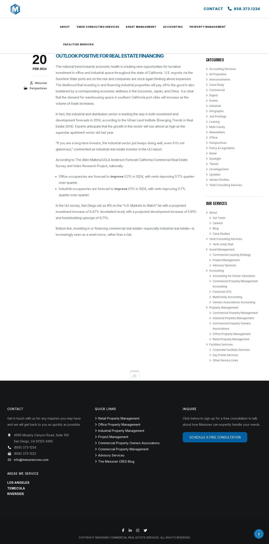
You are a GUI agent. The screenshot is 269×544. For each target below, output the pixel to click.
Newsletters (217, 132)
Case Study (216, 84)
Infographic (216, 111)
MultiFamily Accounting (227, 297)
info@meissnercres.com (31, 460)
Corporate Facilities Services (231, 349)
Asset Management (222, 249)
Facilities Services (221, 344)
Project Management (226, 260)
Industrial (215, 106)
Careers (218, 223)
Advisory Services (224, 265)
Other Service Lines (225, 360)
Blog (215, 228)
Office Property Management (232, 334)
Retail (213, 153)
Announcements (219, 79)
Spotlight (215, 158)
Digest (213, 95)
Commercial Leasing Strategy (232, 254)
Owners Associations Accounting (234, 302)
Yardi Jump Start (223, 244)
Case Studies (221, 233)
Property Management (223, 307)
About (213, 212)
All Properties (218, 74)
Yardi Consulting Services (225, 185)
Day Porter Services (225, 355)
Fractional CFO (222, 291)
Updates (214, 174)
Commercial (217, 90)
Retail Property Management (231, 339)
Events (213, 100)
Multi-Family (217, 127)
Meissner (41, 83)
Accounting (216, 270)
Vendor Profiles (219, 179)
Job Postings (217, 116)
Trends (213, 164)
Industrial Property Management (233, 318)
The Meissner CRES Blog (116, 461)
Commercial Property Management (235, 312)
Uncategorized (219, 169)
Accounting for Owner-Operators (234, 275)
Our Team (219, 217)
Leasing (214, 121)
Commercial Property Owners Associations (129, 443)
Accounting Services (222, 69)
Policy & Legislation (222, 148)
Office (213, 137)
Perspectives (38, 88)
